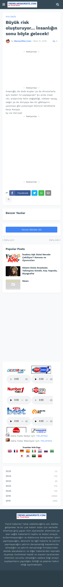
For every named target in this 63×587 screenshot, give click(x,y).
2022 (31, 486)
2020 (31, 491)
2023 (31, 481)
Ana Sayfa (11, 16)
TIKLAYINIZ (42, 436)
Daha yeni (9, 240)
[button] (3, 4)
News (25, 281)
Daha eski (54, 240)
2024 (31, 476)
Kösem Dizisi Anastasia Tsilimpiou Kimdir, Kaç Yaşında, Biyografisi (39, 270)
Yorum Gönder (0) (32, 229)
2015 (31, 501)
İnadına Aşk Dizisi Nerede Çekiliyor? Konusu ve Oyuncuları (36, 257)
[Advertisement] (31, 70)
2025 (31, 471)
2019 (31, 496)
